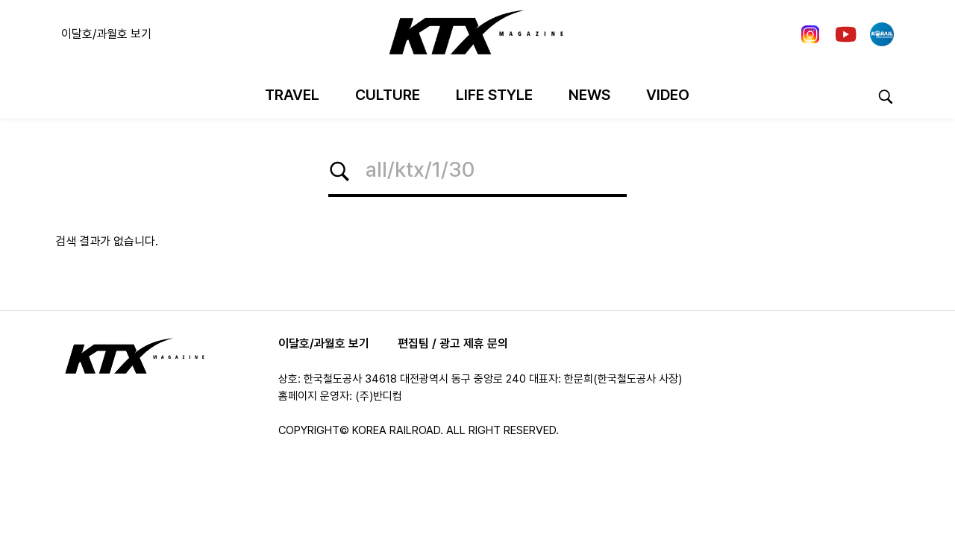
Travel (292, 95)
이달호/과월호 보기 (106, 34)
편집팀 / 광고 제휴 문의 (453, 343)
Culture (387, 95)
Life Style (494, 95)
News (589, 95)
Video (667, 95)
